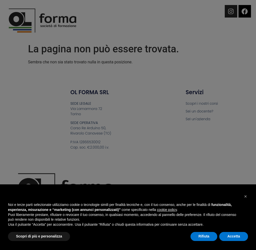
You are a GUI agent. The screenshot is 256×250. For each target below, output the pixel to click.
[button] (246, 196)
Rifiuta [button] (204, 236)
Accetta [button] (233, 236)
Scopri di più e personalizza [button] (39, 236)
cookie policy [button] (167, 210)
